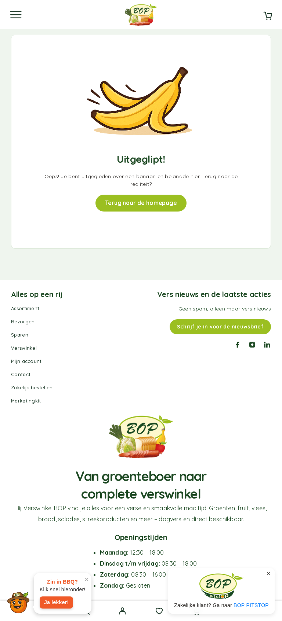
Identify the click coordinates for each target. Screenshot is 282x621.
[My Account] (122, 612)
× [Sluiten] (268, 573)
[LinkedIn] (267, 344)
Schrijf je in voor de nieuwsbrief (220, 326)
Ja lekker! (56, 602)
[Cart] (267, 16)
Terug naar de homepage (141, 202)
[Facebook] (237, 344)
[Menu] (16, 15)
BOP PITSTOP (251, 605)
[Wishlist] (159, 612)
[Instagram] (252, 344)
